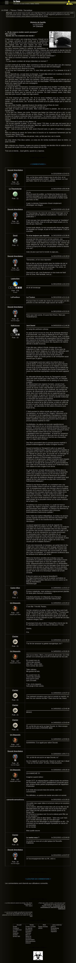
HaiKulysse (15, 325)
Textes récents (43, 926)
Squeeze (54, 931)
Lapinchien (15, 279)
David (15, 235)
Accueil (19, 925)
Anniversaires (30, 939)
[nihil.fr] (53, 926)
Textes (32, 925)
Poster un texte (31, 926)
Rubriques (29, 930)
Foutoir (15, 935)
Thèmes (13, 10)
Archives (28, 938)
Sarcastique (28, 10)
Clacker (15, 636)
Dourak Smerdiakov (15, 170)
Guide (15, 926)
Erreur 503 (16, 936)
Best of (28, 935)
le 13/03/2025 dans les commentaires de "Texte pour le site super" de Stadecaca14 (52, 907)
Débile (20, 10)
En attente (29, 928)
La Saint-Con (17, 930)
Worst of (28, 936)
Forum (15, 931)
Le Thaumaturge (15, 189)
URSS (40, 928)
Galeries (16, 933)
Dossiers (28, 931)
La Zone (16, 1)
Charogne (39, 26)
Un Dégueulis (15, 603)
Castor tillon (15, 588)
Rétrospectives (30, 941)
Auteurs (28, 943)
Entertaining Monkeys (55, 929)
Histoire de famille (38, 22)
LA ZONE (4, 10)
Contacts (16, 928)
